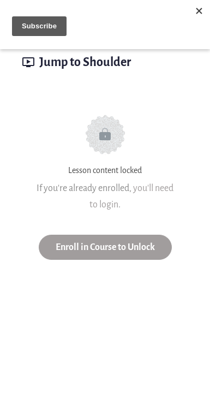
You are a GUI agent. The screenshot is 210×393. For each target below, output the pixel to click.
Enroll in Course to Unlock (105, 247)
